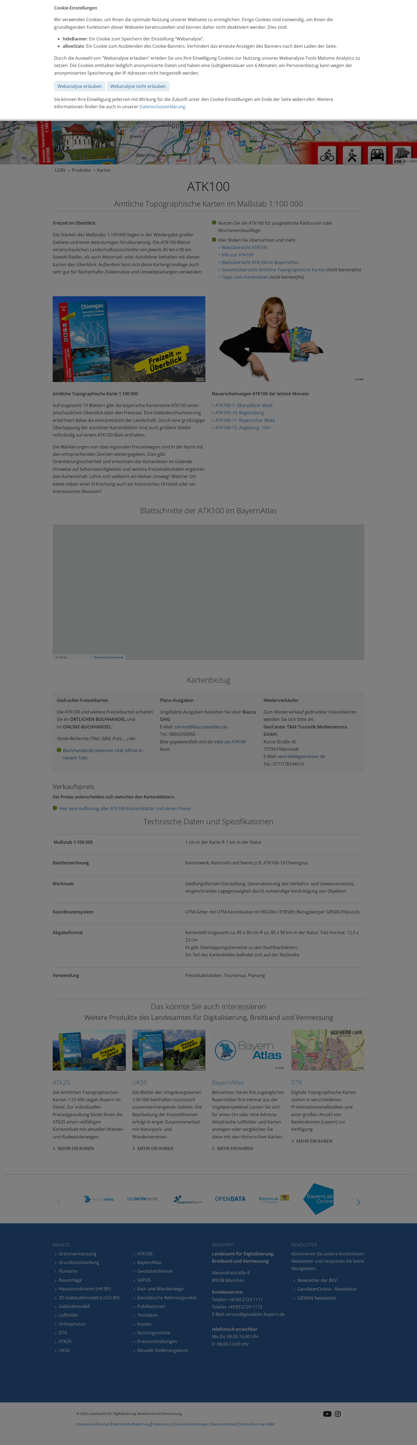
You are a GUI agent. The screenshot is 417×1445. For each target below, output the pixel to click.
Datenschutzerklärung (162, 107)
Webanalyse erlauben (80, 86)
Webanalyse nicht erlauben (138, 86)
